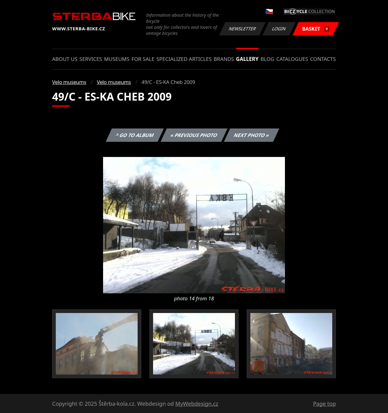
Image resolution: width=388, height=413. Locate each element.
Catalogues (292, 58)
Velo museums (69, 81)
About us (64, 58)
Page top (324, 403)
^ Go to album (134, 135)
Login (279, 29)
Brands (224, 58)
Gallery (247, 58)
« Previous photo (194, 135)
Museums (116, 58)
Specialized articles (184, 58)
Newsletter (242, 29)
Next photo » (251, 135)
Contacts (323, 58)
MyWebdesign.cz (196, 403)
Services (90, 58)
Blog (267, 58)
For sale (143, 58)
